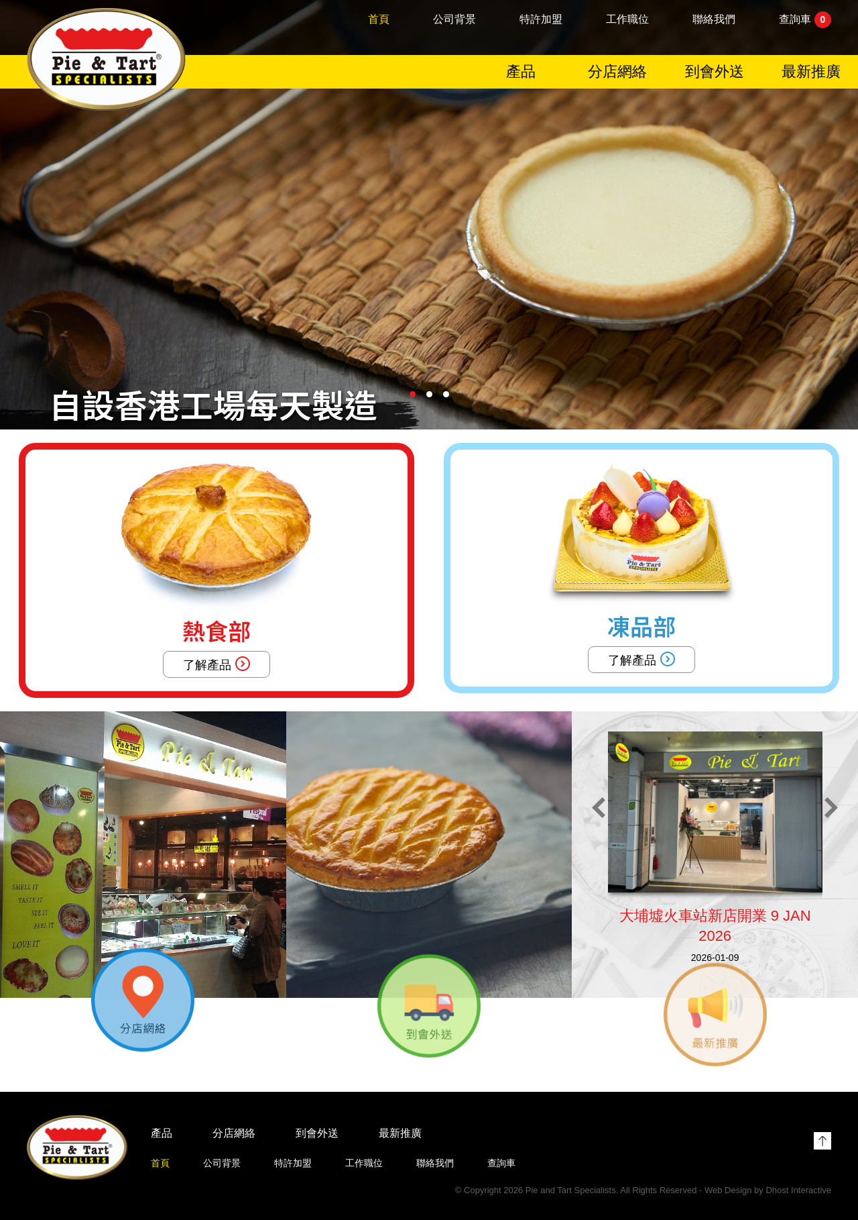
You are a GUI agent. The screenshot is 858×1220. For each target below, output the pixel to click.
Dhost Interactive (798, 1190)
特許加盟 (540, 21)
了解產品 (216, 664)
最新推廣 (811, 73)
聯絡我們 (713, 21)
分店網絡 (617, 73)
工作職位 (627, 21)
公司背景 (454, 21)
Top (822, 1141)
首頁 (378, 21)
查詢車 (805, 21)
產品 (521, 73)
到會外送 (714, 73)
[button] (413, 394)
